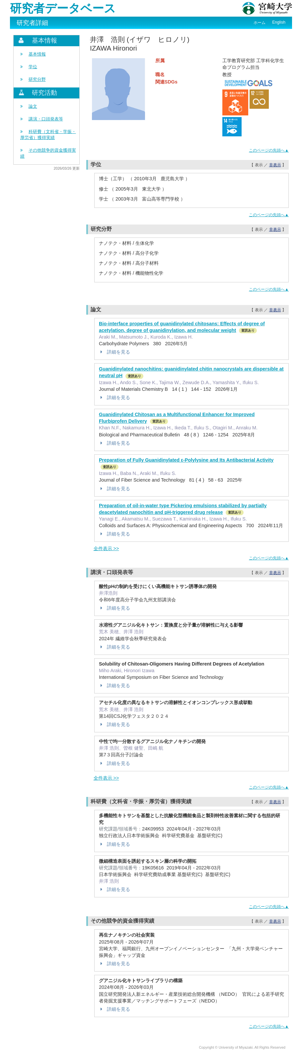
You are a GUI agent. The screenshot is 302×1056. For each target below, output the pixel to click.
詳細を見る (114, 352)
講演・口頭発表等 (46, 118)
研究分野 (37, 79)
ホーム (259, 22)
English (278, 22)
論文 (33, 106)
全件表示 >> (106, 548)
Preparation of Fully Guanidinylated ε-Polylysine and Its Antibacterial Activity (186, 460)
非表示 (275, 165)
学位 (33, 66)
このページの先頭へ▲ (269, 150)
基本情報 (37, 54)
